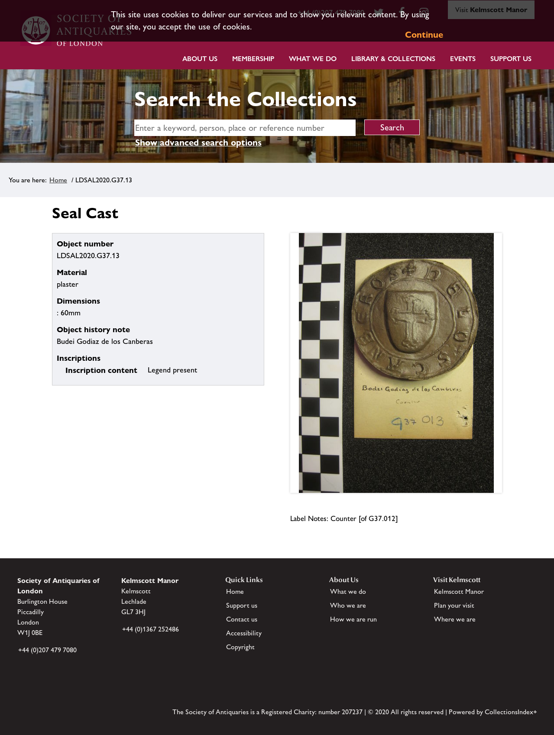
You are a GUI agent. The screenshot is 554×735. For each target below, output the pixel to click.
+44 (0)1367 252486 (150, 629)
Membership (253, 59)
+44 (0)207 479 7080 (47, 650)
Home (58, 180)
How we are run (353, 619)
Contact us (241, 619)
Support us (241, 605)
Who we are (348, 605)
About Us (199, 59)
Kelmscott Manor (459, 591)
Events (463, 59)
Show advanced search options (198, 142)
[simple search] (245, 128)
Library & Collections (393, 59)
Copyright (240, 647)
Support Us (510, 59)
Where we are (455, 619)
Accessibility (244, 633)
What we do (313, 59)
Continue (424, 34)
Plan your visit (454, 605)
